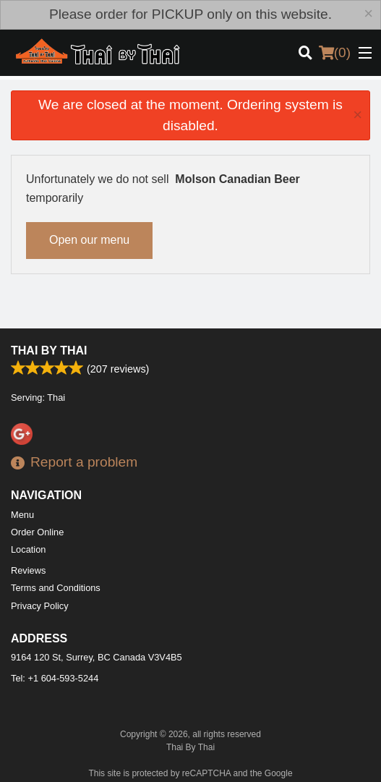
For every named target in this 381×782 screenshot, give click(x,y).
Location (28, 549)
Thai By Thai (49, 350)
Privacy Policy (40, 605)
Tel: (54, 678)
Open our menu (89, 240)
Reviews (28, 570)
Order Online (37, 532)
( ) (335, 53)
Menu (22, 514)
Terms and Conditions (55, 587)
